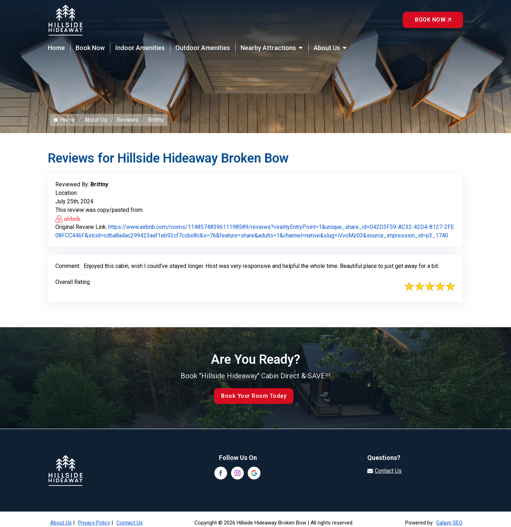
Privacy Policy (94, 523)
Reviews (127, 119)
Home (56, 47)
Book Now (433, 19)
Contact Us (129, 523)
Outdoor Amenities (202, 47)
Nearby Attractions (268, 47)
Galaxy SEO (449, 523)
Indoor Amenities (140, 47)
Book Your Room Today (253, 395)
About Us (327, 47)
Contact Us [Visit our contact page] (388, 470)
